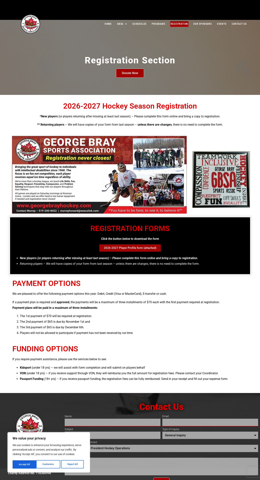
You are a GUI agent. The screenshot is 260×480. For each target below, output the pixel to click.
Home (108, 24)
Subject (69, 429)
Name (68, 416)
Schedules (139, 24)
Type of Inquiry (170, 429)
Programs (158, 24)
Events (221, 24)
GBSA (122, 24)
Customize (24, 464)
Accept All (73, 464)
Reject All (49, 464)
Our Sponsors (202, 24)
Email (165, 416)
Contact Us (239, 24)
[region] (48, 452)
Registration (179, 24)
